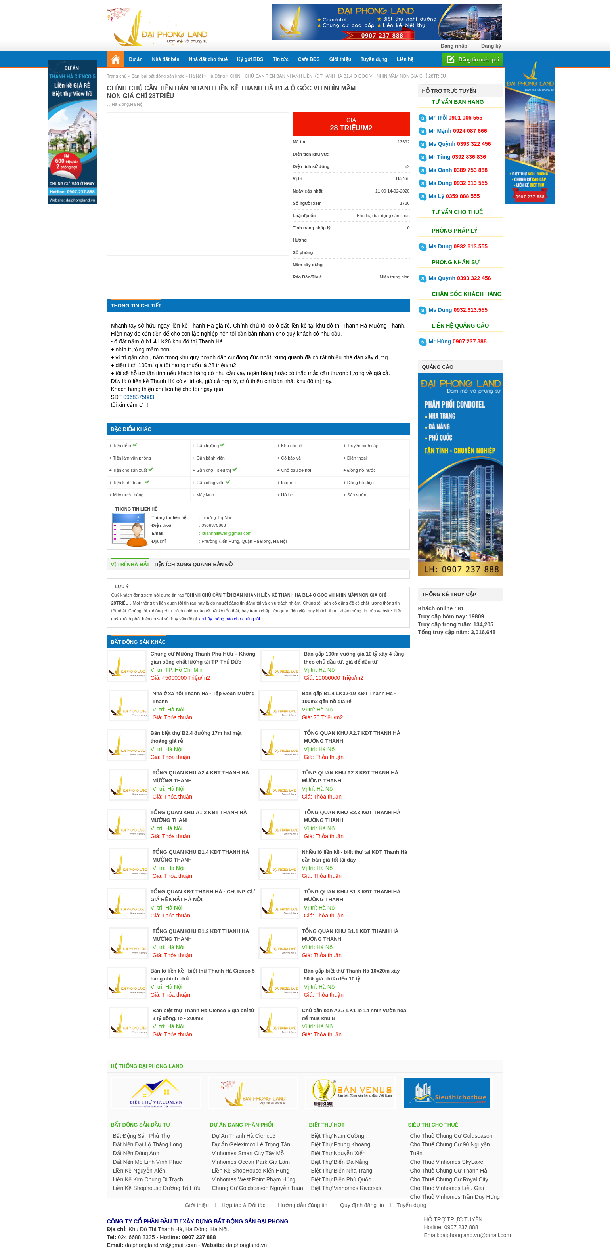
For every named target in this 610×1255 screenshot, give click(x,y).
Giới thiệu (197, 1205)
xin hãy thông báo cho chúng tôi (228, 618)
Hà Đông (216, 76)
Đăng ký (491, 46)
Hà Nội (196, 76)
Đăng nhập (454, 46)
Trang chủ (117, 76)
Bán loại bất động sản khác (158, 76)
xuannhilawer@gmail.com (227, 533)
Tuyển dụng (411, 1205)
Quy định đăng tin (362, 1205)
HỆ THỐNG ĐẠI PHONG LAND (147, 1066)
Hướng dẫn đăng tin (302, 1205)
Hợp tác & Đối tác (243, 1205)
